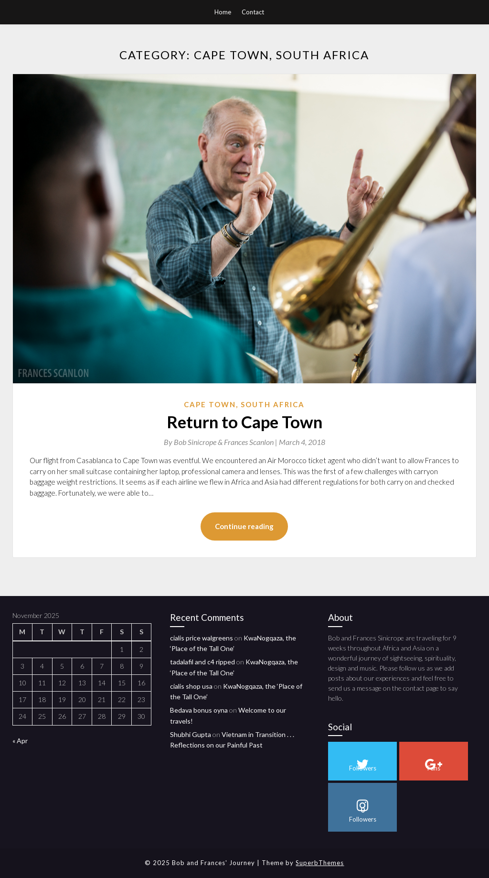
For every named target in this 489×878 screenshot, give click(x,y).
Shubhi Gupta (190, 734)
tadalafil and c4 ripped (202, 662)
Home (222, 12)
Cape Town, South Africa (244, 404)
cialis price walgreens (201, 638)
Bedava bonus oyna (199, 710)
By (221, 441)
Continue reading (244, 526)
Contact (253, 12)
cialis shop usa (191, 686)
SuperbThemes (320, 863)
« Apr (20, 741)
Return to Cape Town (244, 422)
